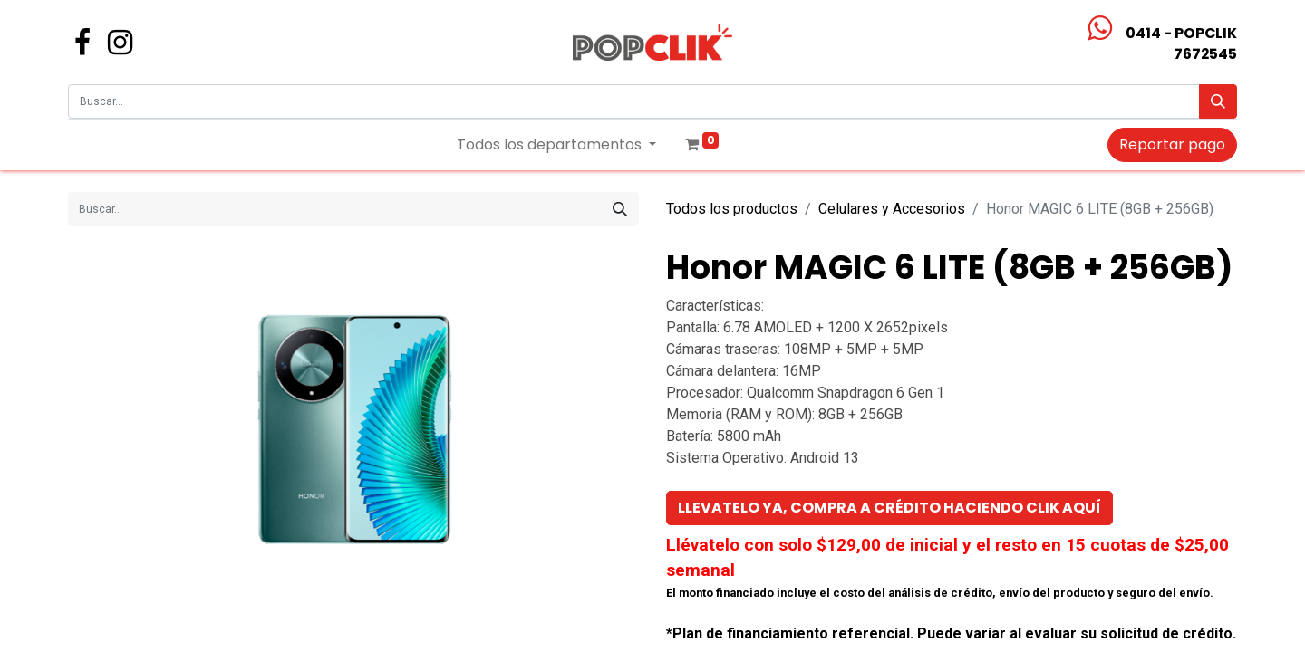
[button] (889, 508)
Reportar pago (1172, 144)
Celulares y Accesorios (891, 208)
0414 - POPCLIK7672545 (1181, 43)
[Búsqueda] (1218, 101)
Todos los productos (732, 208)
